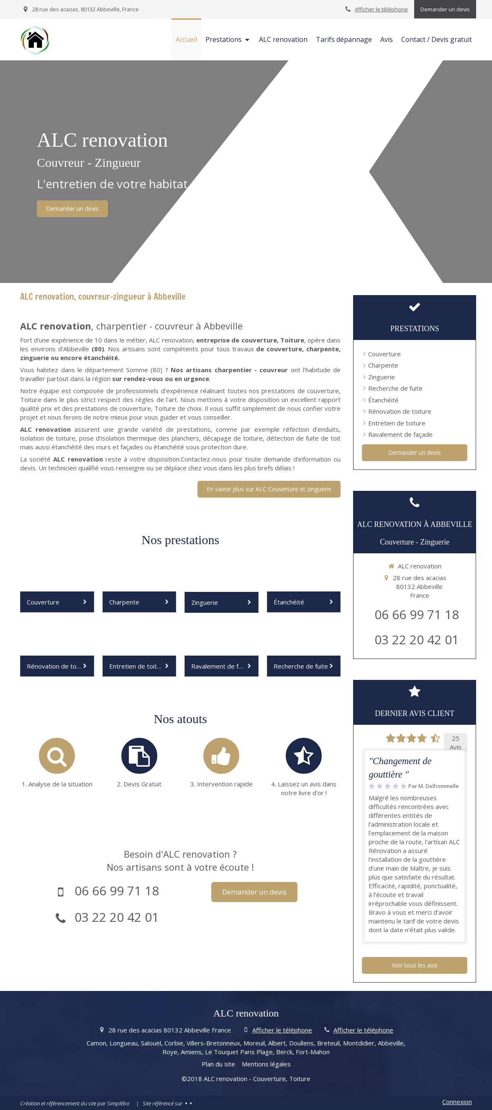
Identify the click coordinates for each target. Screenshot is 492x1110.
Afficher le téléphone (381, 9)
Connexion (457, 1101)
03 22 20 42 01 (116, 917)
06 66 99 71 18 (116, 890)
